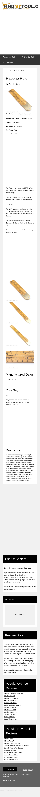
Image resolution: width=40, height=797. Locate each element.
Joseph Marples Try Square (13, 748)
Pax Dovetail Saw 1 (11, 750)
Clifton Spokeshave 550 (12, 743)
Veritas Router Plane (11, 755)
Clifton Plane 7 (9, 741)
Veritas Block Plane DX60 (13, 752)
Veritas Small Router (11, 757)
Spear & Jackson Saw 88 (12, 705)
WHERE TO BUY (19, 70)
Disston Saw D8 (9, 696)
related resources (25, 774)
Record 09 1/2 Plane (11, 698)
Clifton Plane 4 (9, 739)
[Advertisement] (19, 32)
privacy (30, 770)
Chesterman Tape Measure (13, 693)
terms (17, 586)
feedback (15, 774)
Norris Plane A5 (9, 717)
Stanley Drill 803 (9, 714)
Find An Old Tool (28, 57)
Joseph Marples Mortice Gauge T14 (16, 745)
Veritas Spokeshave (11, 759)
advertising (7, 774)
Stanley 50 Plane (10, 710)
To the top (10, 769)
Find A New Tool (9, 57)
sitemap (6, 776)
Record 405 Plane (10, 703)
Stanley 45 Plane (10, 707)
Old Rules (16, 122)
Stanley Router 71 (10, 712)
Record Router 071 (10, 700)
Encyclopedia (8, 62)
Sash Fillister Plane (10, 719)
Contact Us (15, 404)
